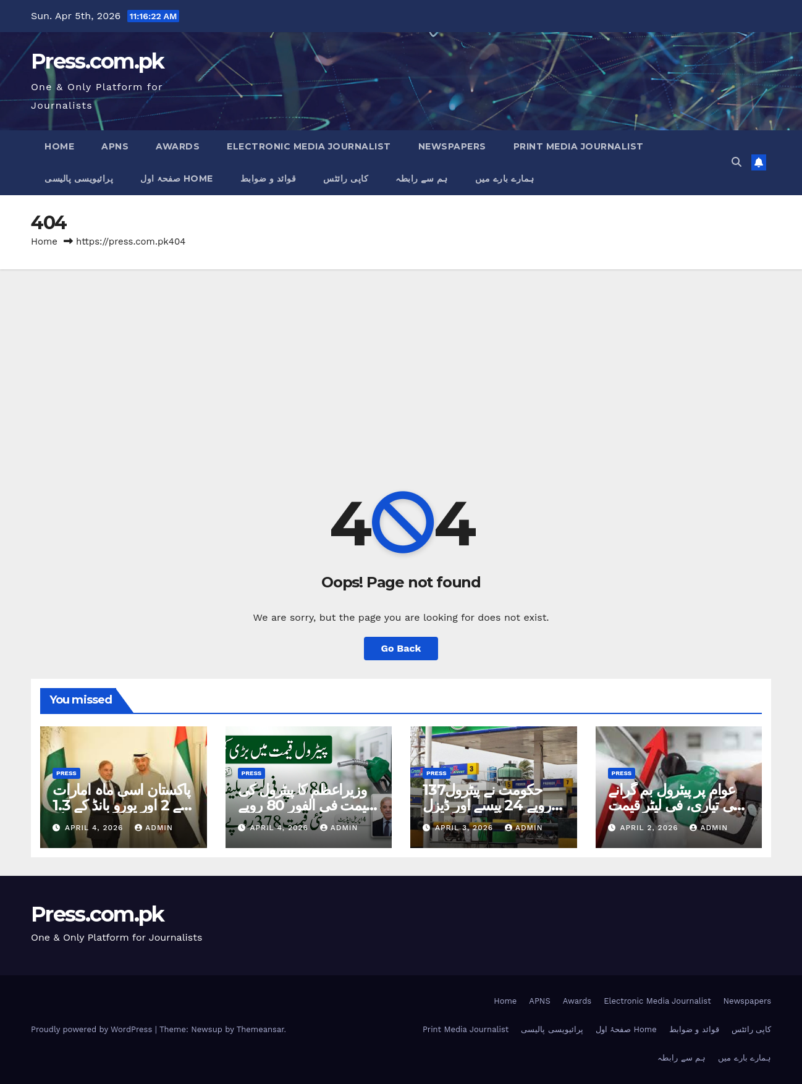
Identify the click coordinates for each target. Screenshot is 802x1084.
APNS (115, 146)
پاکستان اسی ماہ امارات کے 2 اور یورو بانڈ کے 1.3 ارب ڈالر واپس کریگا (121, 805)
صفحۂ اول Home (176, 178)
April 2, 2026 (650, 827)
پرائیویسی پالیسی (78, 178)
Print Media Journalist (578, 146)
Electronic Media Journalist (309, 146)
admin (154, 827)
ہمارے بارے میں (504, 178)
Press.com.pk (97, 61)
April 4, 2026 (95, 827)
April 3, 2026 (465, 827)
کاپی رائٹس (345, 178)
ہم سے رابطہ (421, 178)
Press (66, 773)
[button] (736, 162)
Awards (178, 146)
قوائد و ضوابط (268, 178)
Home (59, 146)
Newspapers (452, 146)
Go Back (401, 648)
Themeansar (260, 1029)
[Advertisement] (401, 361)
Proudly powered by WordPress (93, 1029)
